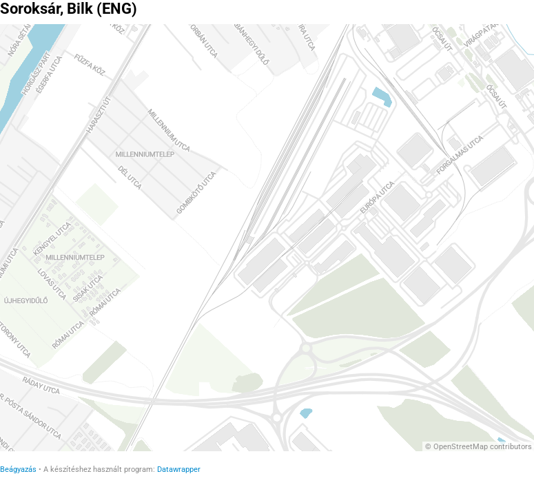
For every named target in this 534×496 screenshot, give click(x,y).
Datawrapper (179, 469)
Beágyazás (18, 469)
